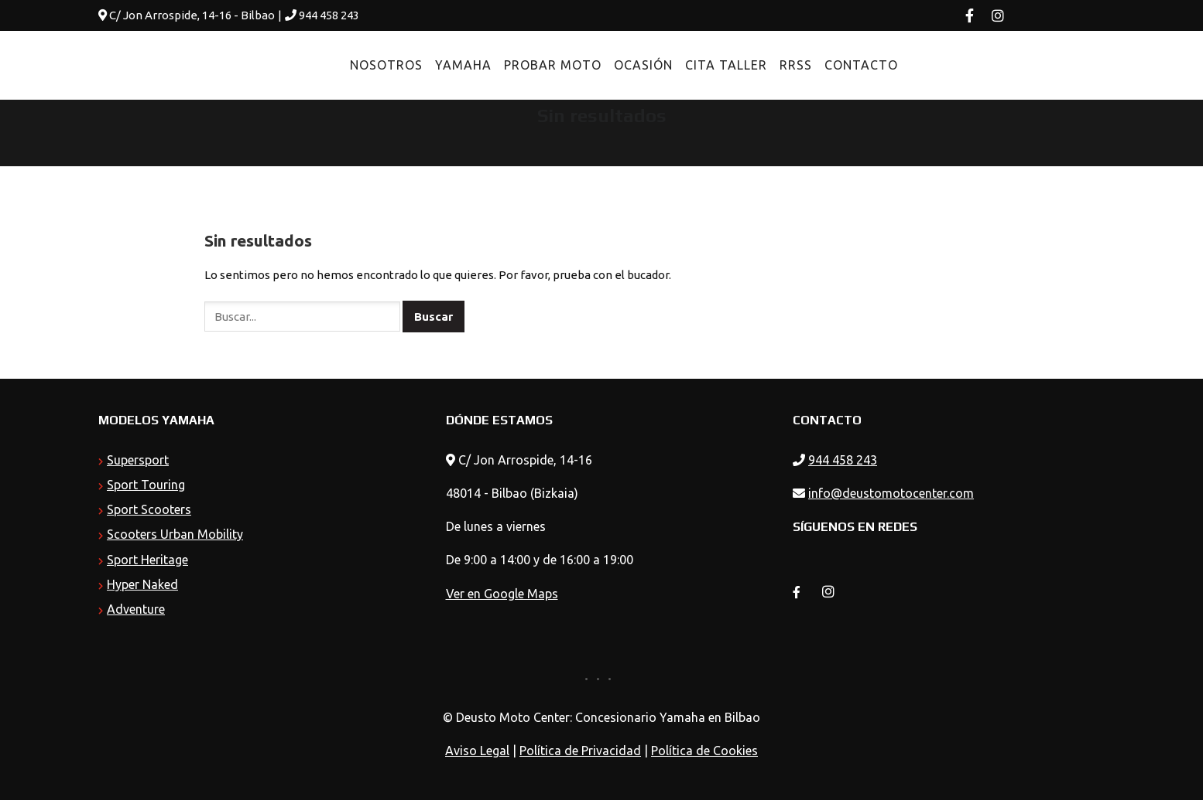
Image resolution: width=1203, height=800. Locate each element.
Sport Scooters (149, 509)
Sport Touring (146, 485)
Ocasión (609, 65)
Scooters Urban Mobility (175, 534)
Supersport (138, 460)
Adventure (136, 609)
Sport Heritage (147, 560)
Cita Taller (692, 65)
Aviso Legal (477, 750)
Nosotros (352, 65)
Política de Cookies (704, 750)
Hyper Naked (142, 584)
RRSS (761, 65)
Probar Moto (518, 65)
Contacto (827, 65)
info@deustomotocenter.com (891, 493)
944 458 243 (329, 15)
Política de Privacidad (580, 750)
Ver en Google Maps (502, 594)
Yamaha (429, 65)
